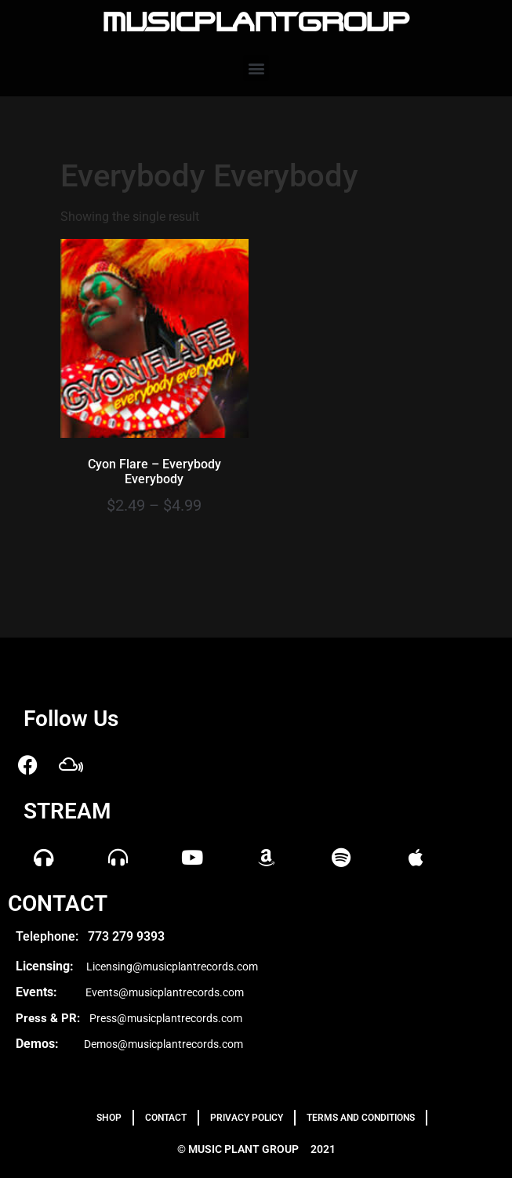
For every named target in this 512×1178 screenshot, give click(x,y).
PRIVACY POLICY (246, 1117)
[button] (256, 68)
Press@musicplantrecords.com (165, 1018)
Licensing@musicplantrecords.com (172, 966)
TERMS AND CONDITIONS (361, 1117)
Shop (109, 1117)
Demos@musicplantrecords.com (163, 1044)
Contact (166, 1117)
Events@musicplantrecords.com (164, 992)
